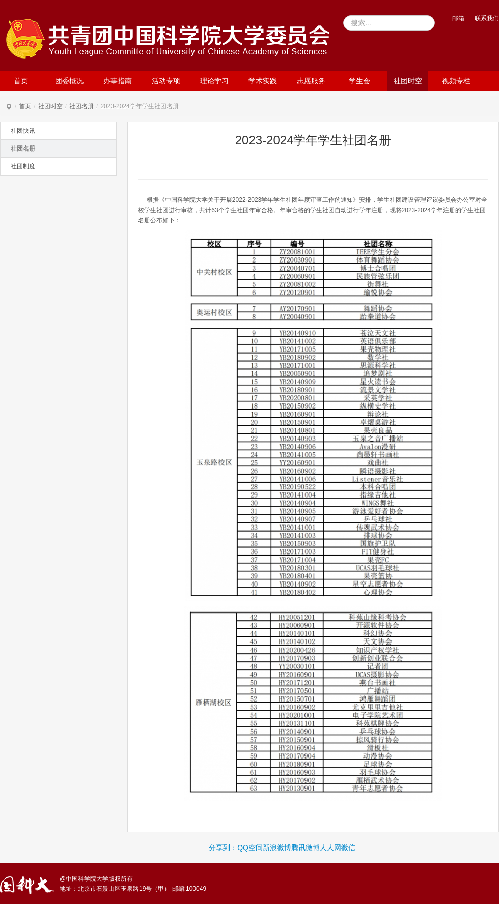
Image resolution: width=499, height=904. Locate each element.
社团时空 (408, 81)
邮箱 (458, 18)
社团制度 (23, 166)
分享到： (223, 847)
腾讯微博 (305, 847)
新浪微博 (277, 847)
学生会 (359, 81)
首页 (21, 81)
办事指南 (117, 81)
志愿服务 (311, 81)
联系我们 (487, 18)
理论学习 (214, 81)
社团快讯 (23, 130)
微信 (348, 847)
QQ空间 (250, 847)
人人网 (330, 847)
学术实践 (262, 81)
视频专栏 (456, 81)
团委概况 (69, 81)
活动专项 (166, 81)
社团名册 (81, 106)
